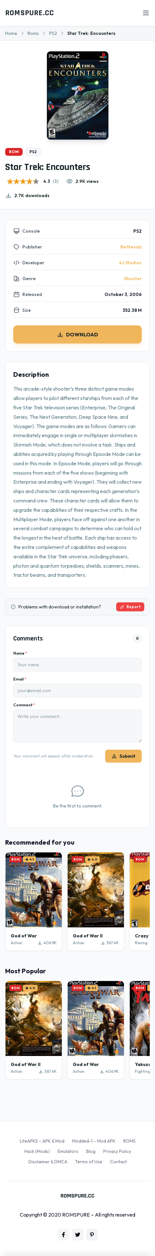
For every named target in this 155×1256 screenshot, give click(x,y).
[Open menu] (146, 13)
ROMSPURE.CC (29, 13)
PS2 (53, 33)
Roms (33, 33)
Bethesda (131, 247)
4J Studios (130, 263)
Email (19, 679)
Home (11, 33)
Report (130, 606)
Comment (24, 704)
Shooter (133, 278)
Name (20, 653)
